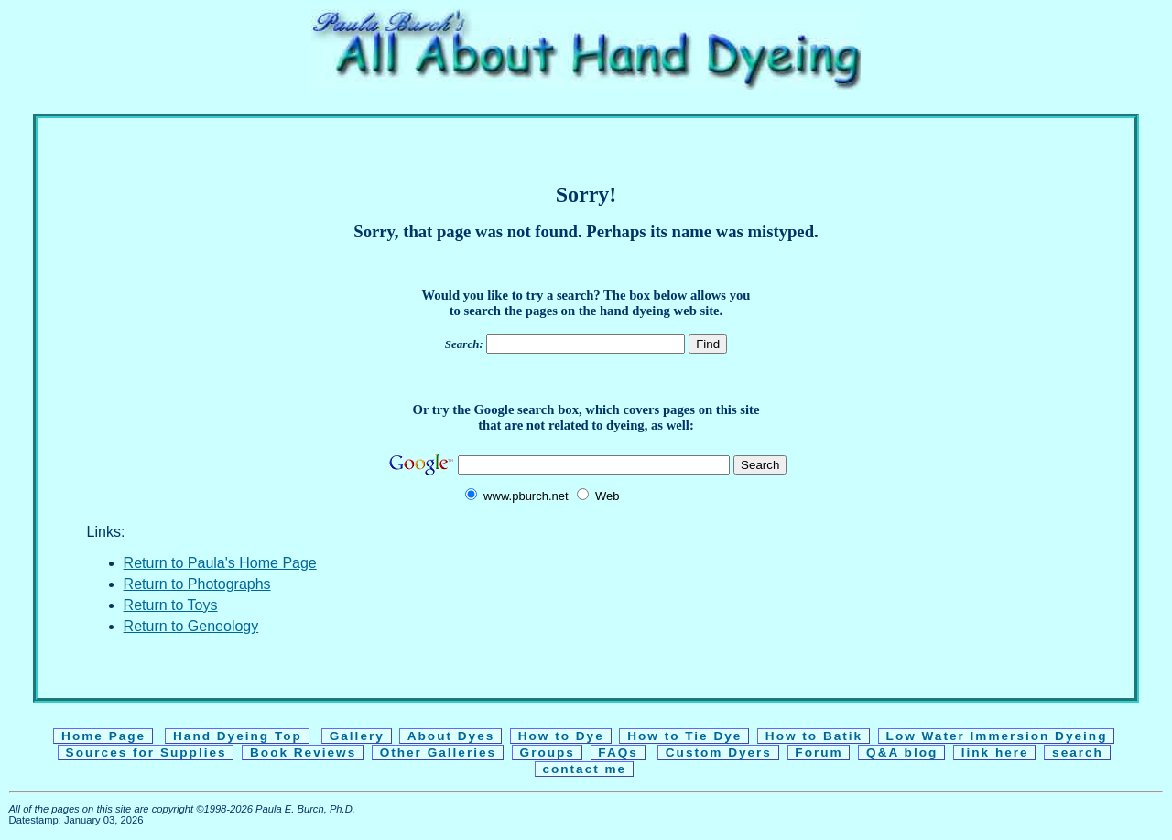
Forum (819, 752)
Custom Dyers (718, 752)
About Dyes (451, 736)
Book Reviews (303, 752)
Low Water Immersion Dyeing (996, 736)
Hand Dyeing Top (237, 736)
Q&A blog (902, 752)
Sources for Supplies (146, 752)
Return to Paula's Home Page (220, 563)
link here (995, 752)
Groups (548, 752)
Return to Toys (171, 605)
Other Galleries (438, 752)
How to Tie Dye (684, 736)
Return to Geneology (191, 626)
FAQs (618, 752)
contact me (584, 769)
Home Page (103, 736)
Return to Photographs (197, 584)
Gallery (357, 736)
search (1077, 752)
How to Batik (814, 736)
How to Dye (561, 736)
